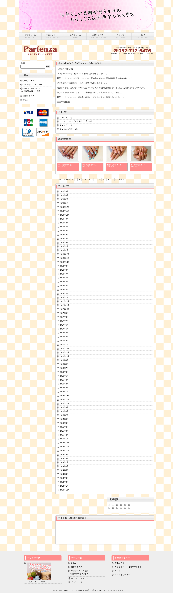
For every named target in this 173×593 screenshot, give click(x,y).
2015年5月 (64, 423)
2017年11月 (65, 305)
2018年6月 (64, 278)
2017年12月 (65, 301)
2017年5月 (64, 329)
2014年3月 (64, 478)
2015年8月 (64, 411)
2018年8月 (64, 270)
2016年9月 (64, 360)
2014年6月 (64, 466)
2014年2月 (64, 482)
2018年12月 (65, 254)
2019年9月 (64, 219)
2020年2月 (64, 199)
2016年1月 (64, 392)
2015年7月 (64, 415)
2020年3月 (64, 195)
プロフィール (28, 81)
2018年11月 (65, 258)
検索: (23, 63)
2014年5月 (64, 470)
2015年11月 (65, 400)
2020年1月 (64, 203)
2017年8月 (64, 317)
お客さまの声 (28, 96)
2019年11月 (65, 211)
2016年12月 (65, 348)
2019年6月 (64, 231)
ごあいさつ (64, 117)
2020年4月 (64, 191)
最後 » (121, 179)
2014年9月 (64, 455)
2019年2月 (64, 246)
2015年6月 (64, 419)
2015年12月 (65, 396)
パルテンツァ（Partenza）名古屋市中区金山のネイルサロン (87, 590)
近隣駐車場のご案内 (32, 91)
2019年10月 (65, 215)
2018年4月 (64, 286)
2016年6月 (64, 372)
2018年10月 (65, 262)
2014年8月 (64, 458)
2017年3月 (64, 337)
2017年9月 (64, 313)
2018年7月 (64, 274)
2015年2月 (64, 435)
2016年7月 (64, 368)
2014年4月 (64, 474)
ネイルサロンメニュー (32, 85)
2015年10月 (65, 403)
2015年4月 (64, 427)
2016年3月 (64, 384)
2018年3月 (64, 290)
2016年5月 (64, 376)
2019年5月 (64, 235)
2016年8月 (64, 364)
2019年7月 (64, 227)
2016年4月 (64, 380)
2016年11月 (65, 352)
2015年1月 (64, 439)
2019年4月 (64, 239)
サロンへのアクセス (31, 88)
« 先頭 (67, 179)
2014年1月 (64, 486)
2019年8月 (64, 223)
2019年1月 (64, 250)
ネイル (62, 125)
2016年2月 (64, 388)
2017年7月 (64, 321)
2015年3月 (64, 431)
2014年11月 (65, 447)
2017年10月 (65, 309)
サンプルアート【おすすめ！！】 (74, 121)
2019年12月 (65, 207)
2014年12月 (65, 443)
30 (108, 179)
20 (104, 179)
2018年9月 (64, 266)
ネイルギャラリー (67, 129)
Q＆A (25, 100)
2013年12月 (65, 490)
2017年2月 (64, 341)
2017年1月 (64, 345)
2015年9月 (64, 407)
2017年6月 (64, 325)
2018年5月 (64, 282)
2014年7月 (64, 462)
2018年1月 (64, 297)
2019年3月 (64, 242)
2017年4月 (64, 333)
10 (100, 179)
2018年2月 (64, 294)
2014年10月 (65, 451)
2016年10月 (65, 356)
